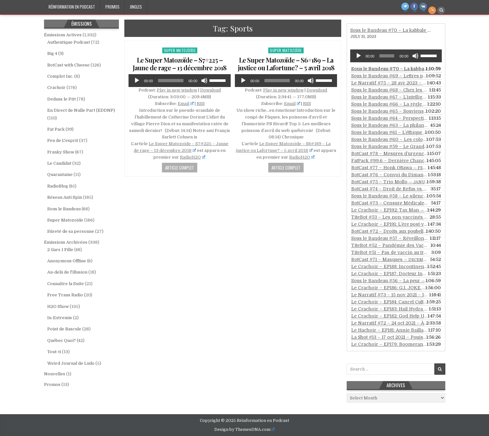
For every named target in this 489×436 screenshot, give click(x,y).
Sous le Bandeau (64, 208)
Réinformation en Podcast (72, 7)
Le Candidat (59, 163)
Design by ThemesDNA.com (244, 429)
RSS (201, 103)
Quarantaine (60, 174)
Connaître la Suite (65, 283)
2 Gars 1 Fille (60, 249)
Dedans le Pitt (61, 99)
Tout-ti (54, 351)
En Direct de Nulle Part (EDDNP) (81, 110)
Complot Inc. (60, 76)
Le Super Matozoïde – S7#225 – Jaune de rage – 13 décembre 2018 (180, 64)
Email (186, 103)
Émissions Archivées (65, 242)
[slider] (170, 80)
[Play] (137, 80)
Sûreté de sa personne (70, 231)
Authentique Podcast (68, 42)
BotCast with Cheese (68, 65)
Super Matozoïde (180, 50)
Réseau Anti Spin (64, 197)
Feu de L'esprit (62, 140)
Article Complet (179, 167)
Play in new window (177, 90)
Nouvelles (54, 373)
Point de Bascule (64, 329)
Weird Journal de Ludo (70, 363)
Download (210, 90)
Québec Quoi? (61, 340)
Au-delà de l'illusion (67, 272)
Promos (112, 7)
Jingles (136, 7)
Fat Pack (56, 129)
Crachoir (56, 87)
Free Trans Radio (65, 294)
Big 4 (52, 53)
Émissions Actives (63, 34)
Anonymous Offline (66, 260)
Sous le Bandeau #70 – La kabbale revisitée (398, 30)
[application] (180, 80)
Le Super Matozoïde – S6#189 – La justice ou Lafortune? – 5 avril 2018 (286, 64)
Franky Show (60, 152)
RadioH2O (192, 157)
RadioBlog (57, 186)
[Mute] (204, 80)
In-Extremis (59, 317)
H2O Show (58, 306)
